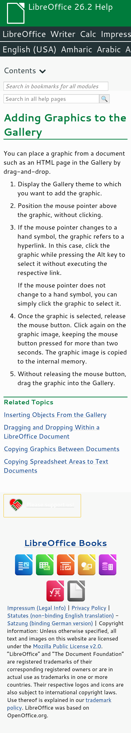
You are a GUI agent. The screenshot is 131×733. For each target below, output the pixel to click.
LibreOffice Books (65, 543)
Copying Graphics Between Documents (61, 448)
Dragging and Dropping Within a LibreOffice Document (51, 431)
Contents (19, 70)
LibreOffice (24, 34)
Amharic (76, 49)
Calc (88, 34)
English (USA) (29, 49)
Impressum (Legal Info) (36, 608)
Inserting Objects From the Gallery (55, 414)
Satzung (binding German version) (50, 623)
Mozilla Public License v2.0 (67, 646)
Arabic (108, 49)
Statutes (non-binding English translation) (60, 615)
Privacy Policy (88, 608)
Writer (62, 34)
